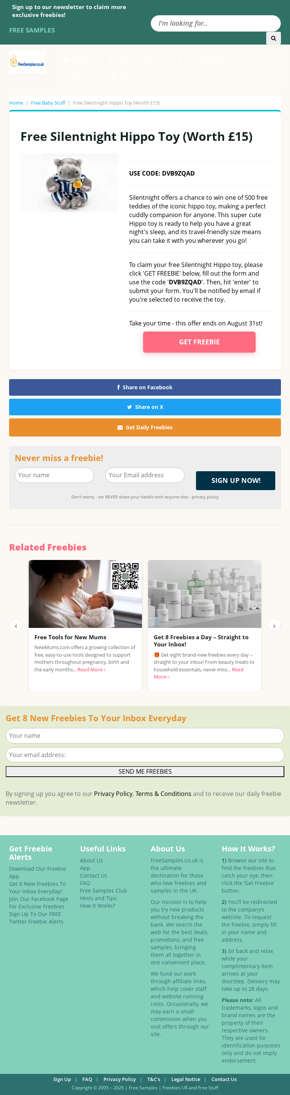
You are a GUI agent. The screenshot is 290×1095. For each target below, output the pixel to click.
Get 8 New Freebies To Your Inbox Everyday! (37, 887)
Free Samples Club (103, 890)
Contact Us (93, 875)
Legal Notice (185, 1079)
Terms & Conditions (163, 794)
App (85, 867)
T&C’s (153, 1079)
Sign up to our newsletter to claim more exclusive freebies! (69, 11)
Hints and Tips (98, 898)
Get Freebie (199, 341)
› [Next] (274, 625)
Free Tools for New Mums (70, 637)
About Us (91, 860)
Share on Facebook (145, 387)
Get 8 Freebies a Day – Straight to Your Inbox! (201, 640)
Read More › (91, 669)
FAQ (85, 883)
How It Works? (97, 905)
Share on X (145, 406)
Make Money (87, 74)
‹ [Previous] (16, 625)
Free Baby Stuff (48, 102)
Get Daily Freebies (145, 427)
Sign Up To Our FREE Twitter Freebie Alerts (36, 917)
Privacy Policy (113, 794)
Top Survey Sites (139, 74)
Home (16, 102)
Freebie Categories (143, 59)
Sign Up (62, 1079)
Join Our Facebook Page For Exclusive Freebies (38, 902)
